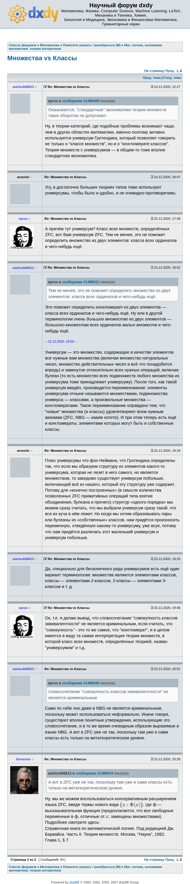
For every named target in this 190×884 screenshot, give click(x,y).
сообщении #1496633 (94, 773)
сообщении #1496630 (80, 683)
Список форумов (23, 867)
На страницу (154, 70)
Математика (49, 867)
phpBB (75, 882)
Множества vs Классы (42, 58)
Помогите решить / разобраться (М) (91, 867)
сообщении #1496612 (80, 282)
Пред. (170, 70)
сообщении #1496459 (80, 101)
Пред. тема (151, 77)
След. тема (172, 77)
